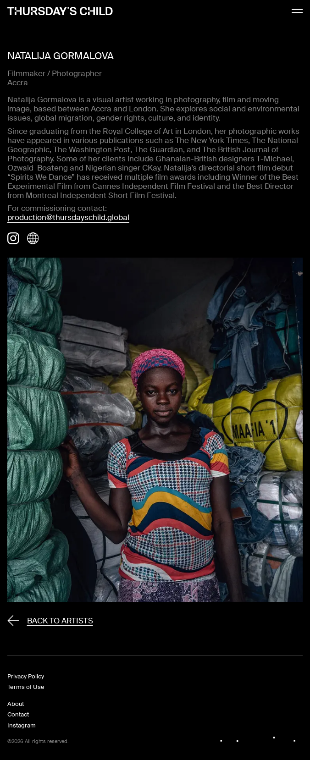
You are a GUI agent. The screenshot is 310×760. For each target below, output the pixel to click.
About (15, 704)
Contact (18, 714)
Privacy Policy (25, 676)
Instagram (21, 725)
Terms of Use (25, 687)
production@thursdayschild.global (68, 217)
